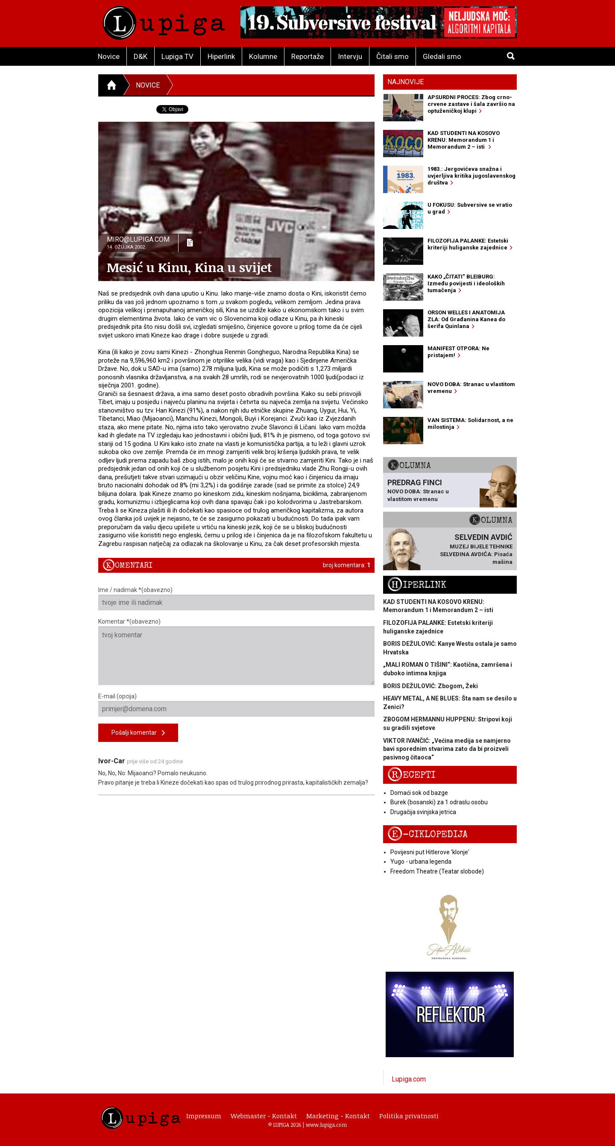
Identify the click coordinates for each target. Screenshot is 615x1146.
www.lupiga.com (326, 1124)
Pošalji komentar (138, 733)
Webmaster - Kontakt (264, 1115)
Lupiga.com (409, 1079)
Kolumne (263, 56)
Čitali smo (392, 56)
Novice (109, 56)
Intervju (350, 56)
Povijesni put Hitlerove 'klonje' (429, 852)
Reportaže (307, 56)
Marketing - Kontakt (338, 1115)
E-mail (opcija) (236, 705)
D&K (140, 56)
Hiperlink (221, 56)
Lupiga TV (177, 56)
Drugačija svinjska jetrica (423, 812)
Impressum (203, 1115)
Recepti (411, 775)
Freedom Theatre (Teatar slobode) (437, 871)
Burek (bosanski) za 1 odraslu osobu (439, 802)
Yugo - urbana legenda (420, 861)
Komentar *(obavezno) (236, 651)
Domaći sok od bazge (419, 792)
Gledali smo (442, 56)
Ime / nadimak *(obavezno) (236, 598)
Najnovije (405, 82)
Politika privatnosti (409, 1115)
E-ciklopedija (427, 834)
